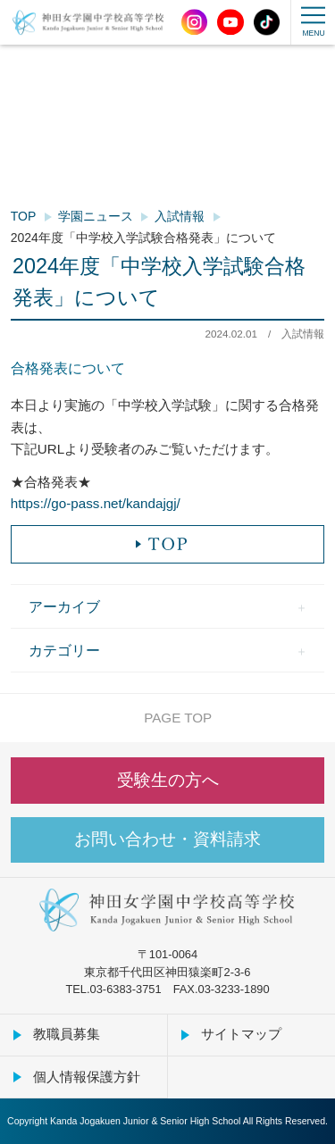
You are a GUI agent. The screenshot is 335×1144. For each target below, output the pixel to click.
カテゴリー (64, 650)
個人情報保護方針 (86, 1076)
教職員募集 (66, 1033)
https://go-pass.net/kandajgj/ (95, 503)
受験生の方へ (168, 780)
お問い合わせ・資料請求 (167, 839)
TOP (24, 216)
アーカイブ (64, 606)
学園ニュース (95, 216)
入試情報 (180, 216)
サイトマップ (241, 1033)
